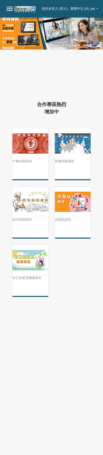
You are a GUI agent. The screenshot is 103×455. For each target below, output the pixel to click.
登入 (63, 8)
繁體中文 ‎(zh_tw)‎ (83, 8)
